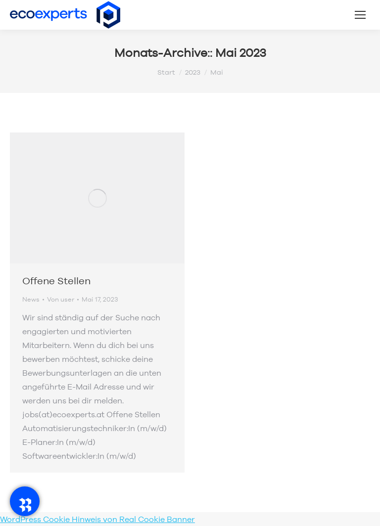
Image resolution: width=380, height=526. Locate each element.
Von (60, 299)
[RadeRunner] (25, 501)
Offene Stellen (56, 280)
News (31, 299)
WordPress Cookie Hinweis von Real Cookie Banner (97, 519)
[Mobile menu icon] (360, 15)
